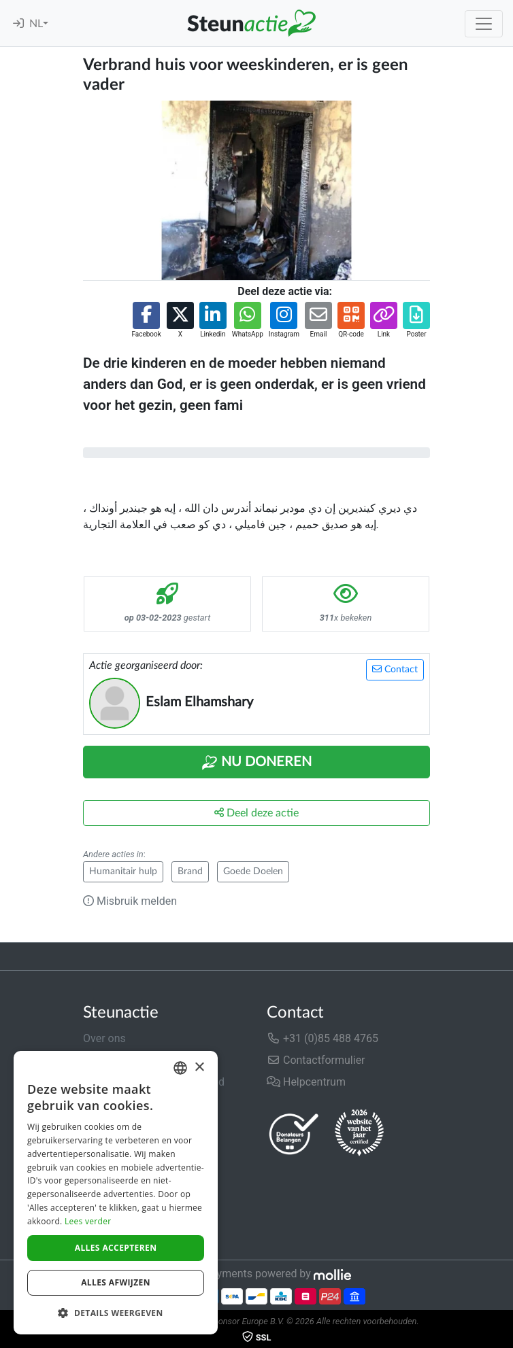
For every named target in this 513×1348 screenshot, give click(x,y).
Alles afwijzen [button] (115, 1282)
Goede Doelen (253, 871)
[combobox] (180, 1068)
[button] (146, 320)
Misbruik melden (130, 901)
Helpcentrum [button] (306, 1081)
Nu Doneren (256, 763)
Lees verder (88, 1221)
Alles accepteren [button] (116, 1248)
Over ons (104, 1038)
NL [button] (36, 23)
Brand (190, 871)
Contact (395, 669)
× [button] (199, 1067)
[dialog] (116, 1192)
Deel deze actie (256, 812)
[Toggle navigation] (484, 23)
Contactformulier (316, 1060)
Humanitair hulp (123, 871)
